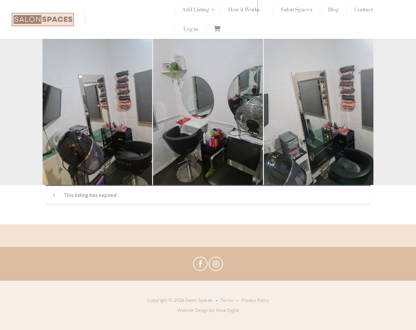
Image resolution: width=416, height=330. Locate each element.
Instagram (215, 265)
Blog (333, 9)
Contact (363, 9)
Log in (190, 29)
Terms (226, 300)
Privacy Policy (255, 300)
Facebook (200, 265)
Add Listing (195, 9)
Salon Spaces (296, 9)
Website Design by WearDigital (208, 310)
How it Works (244, 9)
